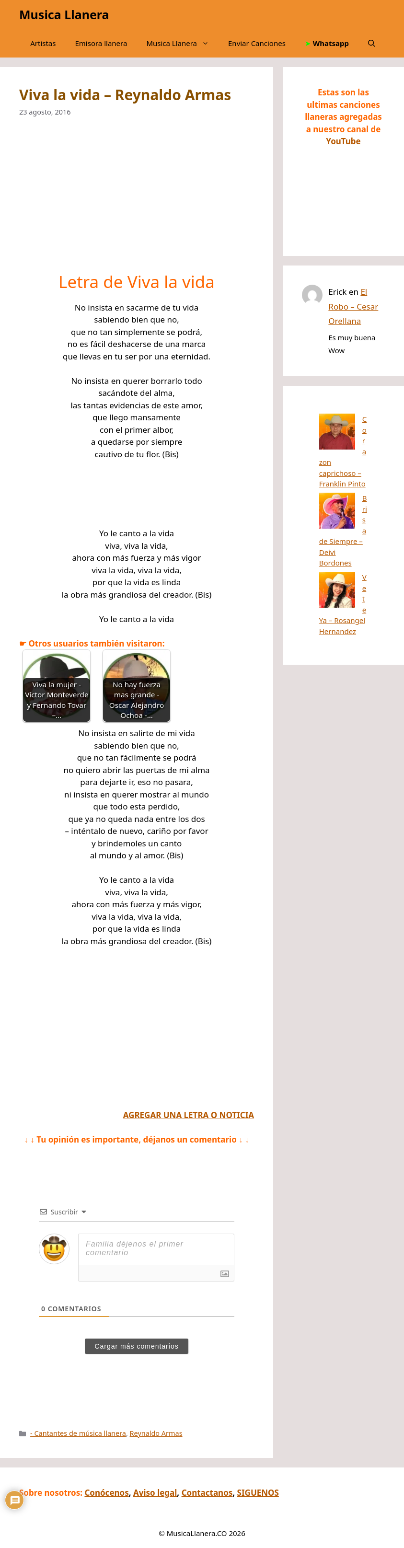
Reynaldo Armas (156, 1433)
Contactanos (207, 1492)
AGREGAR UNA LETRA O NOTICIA (188, 1115)
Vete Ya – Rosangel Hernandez (338, 512)
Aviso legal (155, 1492)
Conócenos (106, 1492)
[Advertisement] (136, 201)
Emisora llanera (101, 43)
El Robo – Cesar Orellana (353, 306)
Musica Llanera (64, 14)
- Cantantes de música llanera (78, 1433)
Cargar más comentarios (136, 1346)
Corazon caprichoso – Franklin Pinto (342, 429)
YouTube (343, 141)
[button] (371, 43)
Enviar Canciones (257, 43)
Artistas (43, 43)
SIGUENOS (258, 1492)
